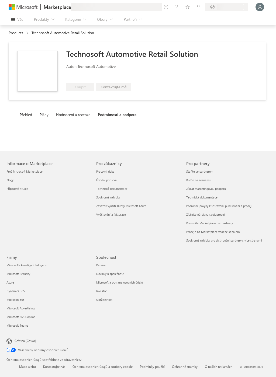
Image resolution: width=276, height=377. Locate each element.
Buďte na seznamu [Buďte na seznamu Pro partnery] (198, 180)
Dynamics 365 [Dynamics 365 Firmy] (15, 291)
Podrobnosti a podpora (117, 114)
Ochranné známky (185, 366)
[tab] (27, 114)
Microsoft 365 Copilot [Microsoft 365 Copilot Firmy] (20, 317)
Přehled (26, 114)
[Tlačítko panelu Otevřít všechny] (17, 19)
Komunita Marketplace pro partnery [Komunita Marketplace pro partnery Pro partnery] (209, 223)
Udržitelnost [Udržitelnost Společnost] (104, 300)
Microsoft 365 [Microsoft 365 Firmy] (15, 300)
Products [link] (16, 32)
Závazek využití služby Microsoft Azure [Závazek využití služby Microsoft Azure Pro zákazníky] (121, 206)
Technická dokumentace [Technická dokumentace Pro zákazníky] (111, 189)
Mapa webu (27, 366)
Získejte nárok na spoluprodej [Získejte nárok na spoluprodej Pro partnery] (205, 214)
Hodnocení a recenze (73, 114)
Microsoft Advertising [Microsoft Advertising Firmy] (20, 308)
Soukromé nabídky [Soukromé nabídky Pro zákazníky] (108, 197)
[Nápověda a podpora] (176, 7)
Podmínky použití (152, 366)
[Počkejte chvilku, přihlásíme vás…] (259, 7)
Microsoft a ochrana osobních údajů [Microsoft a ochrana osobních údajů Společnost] (119, 282)
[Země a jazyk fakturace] (226, 7)
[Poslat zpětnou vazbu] (166, 7)
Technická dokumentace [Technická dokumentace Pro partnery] (202, 197)
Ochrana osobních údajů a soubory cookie (103, 366)
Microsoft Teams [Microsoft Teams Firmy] (17, 325)
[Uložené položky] (187, 7)
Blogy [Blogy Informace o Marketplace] (9, 180)
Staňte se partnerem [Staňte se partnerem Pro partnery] (199, 171)
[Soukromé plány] (198, 7)
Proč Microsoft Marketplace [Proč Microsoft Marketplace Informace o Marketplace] (24, 171)
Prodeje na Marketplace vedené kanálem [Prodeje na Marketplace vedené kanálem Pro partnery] (213, 232)
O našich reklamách (219, 366)
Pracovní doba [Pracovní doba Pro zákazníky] (105, 171)
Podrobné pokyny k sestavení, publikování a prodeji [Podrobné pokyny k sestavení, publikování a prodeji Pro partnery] (219, 206)
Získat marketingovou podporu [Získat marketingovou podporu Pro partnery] (206, 189)
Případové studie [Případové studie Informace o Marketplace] (17, 189)
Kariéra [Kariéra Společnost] (101, 265)
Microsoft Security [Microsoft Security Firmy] (18, 274)
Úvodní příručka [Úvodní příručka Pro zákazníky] (106, 180)
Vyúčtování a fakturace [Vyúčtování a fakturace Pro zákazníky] (111, 214)
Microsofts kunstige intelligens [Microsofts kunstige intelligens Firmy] (26, 265)
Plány (44, 114)
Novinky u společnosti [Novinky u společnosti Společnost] (110, 274)
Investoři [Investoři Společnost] (102, 291)
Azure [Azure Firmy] (10, 282)
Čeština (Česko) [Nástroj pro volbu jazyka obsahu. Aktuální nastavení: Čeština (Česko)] (25, 340)
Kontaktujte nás (54, 366)
